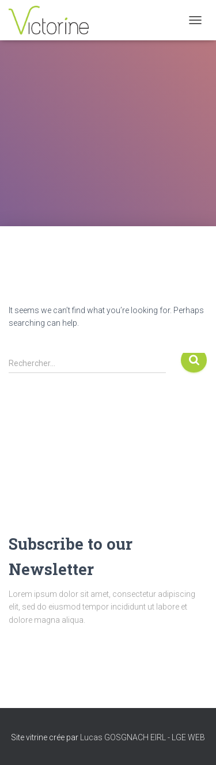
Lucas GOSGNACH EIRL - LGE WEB (142, 737)
